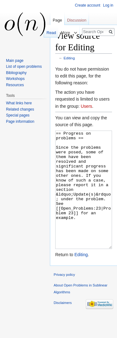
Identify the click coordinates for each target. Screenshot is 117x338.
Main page (14, 60)
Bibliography (16, 73)
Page (57, 20)
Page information (20, 121)
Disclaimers (63, 326)
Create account (87, 5)
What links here (19, 103)
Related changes (20, 109)
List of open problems (24, 66)
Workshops (15, 79)
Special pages (17, 115)
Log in (108, 5)
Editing (69, 58)
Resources (15, 85)
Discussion (76, 20)
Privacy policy (64, 298)
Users (86, 106)
